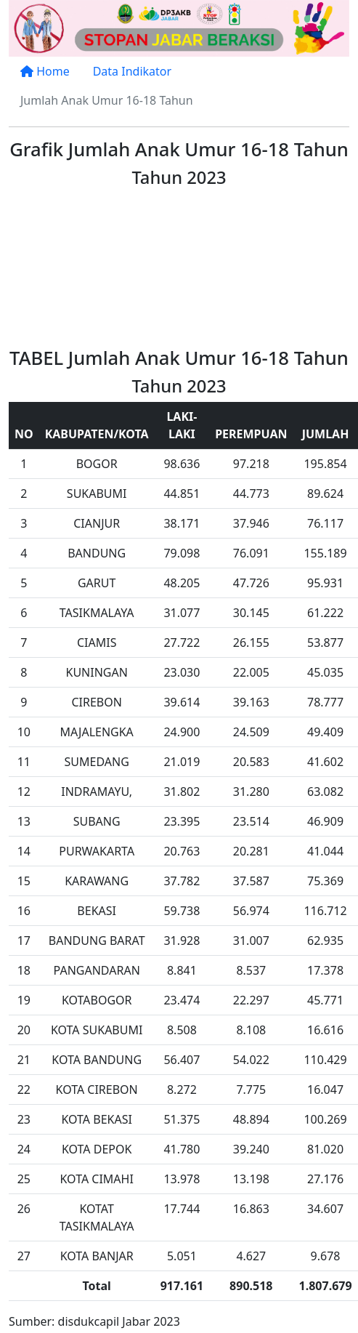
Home (45, 71)
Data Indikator (132, 71)
